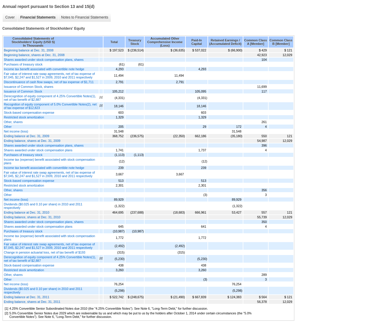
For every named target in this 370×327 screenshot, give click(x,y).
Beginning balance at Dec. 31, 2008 (28, 50)
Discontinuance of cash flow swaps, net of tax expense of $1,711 (49, 82)
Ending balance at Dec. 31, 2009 (26, 136)
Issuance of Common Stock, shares (28, 86)
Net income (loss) (16, 131)
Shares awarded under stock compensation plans (38, 150)
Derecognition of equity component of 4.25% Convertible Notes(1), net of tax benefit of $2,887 (50, 97)
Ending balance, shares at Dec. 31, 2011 (32, 301)
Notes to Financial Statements (84, 17)
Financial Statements (38, 17)
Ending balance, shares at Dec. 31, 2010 (32, 217)
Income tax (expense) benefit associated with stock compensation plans (49, 161)
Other (8, 126)
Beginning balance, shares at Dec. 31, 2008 (34, 55)
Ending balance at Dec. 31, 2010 (26, 212)
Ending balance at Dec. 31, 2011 (26, 297)
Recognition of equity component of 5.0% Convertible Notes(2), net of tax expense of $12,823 (50, 106)
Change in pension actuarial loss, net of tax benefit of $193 (44, 252)
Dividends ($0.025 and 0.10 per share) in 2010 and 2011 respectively (43, 205)
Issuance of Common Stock (23, 91)
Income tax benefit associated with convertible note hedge (44, 69)
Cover (10, 17)
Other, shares (13, 122)
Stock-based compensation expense (29, 112)
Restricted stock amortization (24, 117)
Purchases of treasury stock (23, 64)
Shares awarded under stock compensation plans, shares (43, 59)
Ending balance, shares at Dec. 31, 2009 (32, 140)
